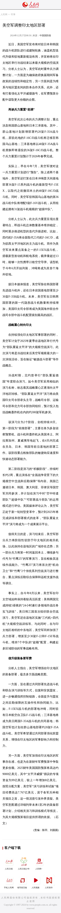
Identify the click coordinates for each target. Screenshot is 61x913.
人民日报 (9, 863)
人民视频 (35, 882)
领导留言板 (22, 882)
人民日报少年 (24, 863)
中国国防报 (45, 35)
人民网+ (39, 863)
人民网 (3, 14)
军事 (13, 14)
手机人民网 (9, 882)
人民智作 (49, 882)
